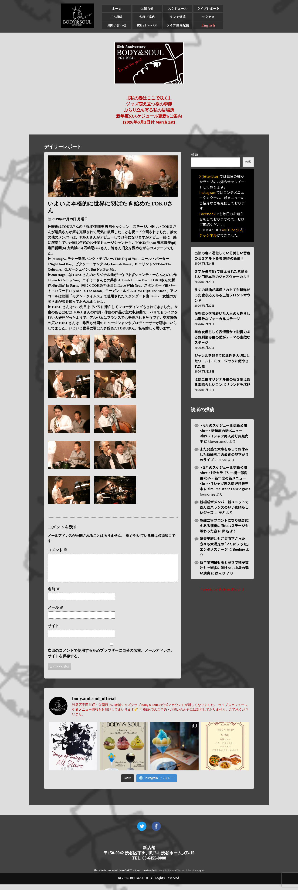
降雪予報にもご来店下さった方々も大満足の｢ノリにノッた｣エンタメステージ (224, 544)
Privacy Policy (163, 876)
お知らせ (147, 8)
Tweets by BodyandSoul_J (222, 589)
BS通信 (116, 16)
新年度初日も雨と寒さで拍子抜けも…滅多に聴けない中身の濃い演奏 (224, 567)
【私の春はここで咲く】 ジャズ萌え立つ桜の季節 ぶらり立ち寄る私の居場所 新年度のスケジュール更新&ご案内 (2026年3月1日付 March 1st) (149, 110)
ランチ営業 (177, 16)
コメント (57, 550)
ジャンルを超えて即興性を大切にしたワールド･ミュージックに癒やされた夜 (222, 361)
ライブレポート (208, 8)
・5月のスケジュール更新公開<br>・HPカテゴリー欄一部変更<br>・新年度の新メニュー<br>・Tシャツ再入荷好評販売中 (224, 478)
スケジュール (177, 8)
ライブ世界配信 (177, 25)
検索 (194, 154)
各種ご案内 (147, 16)
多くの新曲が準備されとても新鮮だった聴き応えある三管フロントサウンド (222, 295)
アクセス (208, 16)
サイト (53, 631)
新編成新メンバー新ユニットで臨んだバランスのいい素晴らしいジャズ (224, 507)
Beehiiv (239, 549)
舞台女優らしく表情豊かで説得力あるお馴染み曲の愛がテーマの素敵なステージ (222, 337)
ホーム (117, 8)
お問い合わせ (116, 25)
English (208, 25)
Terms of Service (186, 876)
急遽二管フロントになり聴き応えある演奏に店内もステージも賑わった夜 (224, 525)
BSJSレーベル (147, 25)
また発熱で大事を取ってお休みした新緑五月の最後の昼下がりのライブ (224, 454)
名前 (54, 595)
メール (56, 613)
